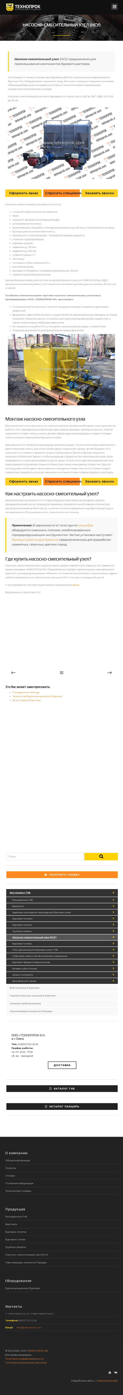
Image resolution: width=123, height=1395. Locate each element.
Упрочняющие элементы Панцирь (31, 1011)
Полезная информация (19, 1183)
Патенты (10, 1168)
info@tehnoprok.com (29, 1327)
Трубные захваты (22, 931)
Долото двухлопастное (26, 700)
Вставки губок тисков (24, 968)
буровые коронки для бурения (35, 539)
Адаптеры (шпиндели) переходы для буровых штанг (41, 912)
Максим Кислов (107, 1380)
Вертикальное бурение (25, 988)
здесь (75, 584)
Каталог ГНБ (62, 1088)
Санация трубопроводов (25, 1003)
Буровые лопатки (22, 918)
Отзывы (10, 1175)
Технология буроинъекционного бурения (37, 696)
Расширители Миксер (25, 692)
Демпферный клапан (24, 981)
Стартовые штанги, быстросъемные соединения (39, 956)
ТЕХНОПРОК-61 (37, 1350)
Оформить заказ (23, 193)
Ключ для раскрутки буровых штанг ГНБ (35, 949)
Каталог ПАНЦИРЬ (62, 1106)
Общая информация (17, 1160)
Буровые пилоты (22, 924)
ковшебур (85, 525)
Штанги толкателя (22, 974)
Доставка (62, 1065)
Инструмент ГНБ (20, 892)
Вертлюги (18, 906)
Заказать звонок (99, 193)
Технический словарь (18, 1190)
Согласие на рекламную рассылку (26, 1362)
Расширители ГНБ (22, 900)
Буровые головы (22, 943)
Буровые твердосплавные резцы (31, 962)
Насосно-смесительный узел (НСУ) (34, 937)
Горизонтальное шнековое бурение (33, 995)
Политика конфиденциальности (24, 1358)
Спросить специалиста (62, 193)
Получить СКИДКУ (62, 874)
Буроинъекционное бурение (22, 1288)
